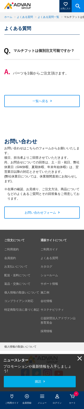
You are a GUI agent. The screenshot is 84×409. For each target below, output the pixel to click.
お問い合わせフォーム (40, 212)
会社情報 (46, 301)
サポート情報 (49, 283)
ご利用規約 (11, 249)
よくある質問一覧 (48, 17)
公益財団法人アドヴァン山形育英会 (58, 320)
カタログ (46, 266)
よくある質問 (25, 17)
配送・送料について (17, 275)
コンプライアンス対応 (18, 301)
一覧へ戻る (40, 101)
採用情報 (46, 331)
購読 (38, 381)
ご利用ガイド (49, 249)
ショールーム (49, 275)
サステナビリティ (52, 309)
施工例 (45, 292)
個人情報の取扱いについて (21, 292)
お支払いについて (16, 266)
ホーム (8, 17)
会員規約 (10, 258)
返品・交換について (17, 283)
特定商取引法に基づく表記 (21, 309)
